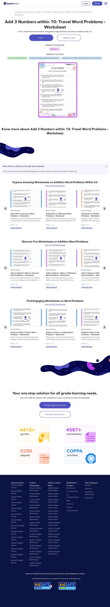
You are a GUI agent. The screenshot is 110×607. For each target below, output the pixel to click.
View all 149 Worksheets (55, 245)
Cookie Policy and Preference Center (68, 574)
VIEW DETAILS (16, 228)
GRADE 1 (55, 49)
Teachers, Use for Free (55, 414)
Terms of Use (31, 574)
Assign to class (69, 38)
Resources (19, 12)
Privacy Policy (44, 574)
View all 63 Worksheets (55, 186)
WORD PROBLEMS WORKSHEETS (44, 58)
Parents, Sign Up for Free (55, 405)
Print (41, 38)
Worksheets (29, 12)
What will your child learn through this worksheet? (55, 166)
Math (38, 12)
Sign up (97, 3)
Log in (86, 3)
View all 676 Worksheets (55, 304)
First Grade (46, 12)
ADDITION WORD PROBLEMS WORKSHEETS (81, 58)
